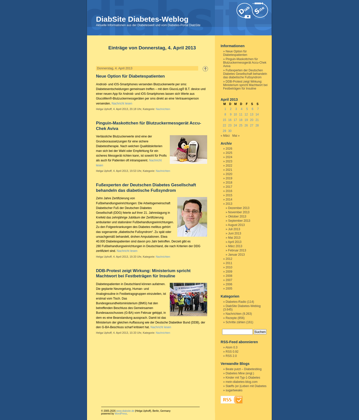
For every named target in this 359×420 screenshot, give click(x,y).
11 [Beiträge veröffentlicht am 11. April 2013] (240, 114)
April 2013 (234, 242)
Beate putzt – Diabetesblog (244, 369)
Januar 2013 (236, 254)
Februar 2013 (237, 250)
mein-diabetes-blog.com (242, 382)
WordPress (121, 413)
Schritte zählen (235, 322)
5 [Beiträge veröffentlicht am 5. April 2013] (247, 109)
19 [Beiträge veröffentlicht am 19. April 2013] (246, 120)
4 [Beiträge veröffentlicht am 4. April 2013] (242, 109)
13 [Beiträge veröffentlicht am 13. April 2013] (251, 114)
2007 (229, 280)
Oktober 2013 (237, 216)
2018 (229, 182)
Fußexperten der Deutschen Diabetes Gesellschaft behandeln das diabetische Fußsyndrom (245, 74)
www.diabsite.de (125, 411)
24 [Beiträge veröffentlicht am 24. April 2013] (235, 125)
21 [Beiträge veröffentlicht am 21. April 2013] (257, 120)
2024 (229, 157)
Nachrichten (163, 108)
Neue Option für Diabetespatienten (130, 76)
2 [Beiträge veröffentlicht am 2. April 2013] (231, 109)
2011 (229, 263)
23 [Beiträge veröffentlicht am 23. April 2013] (229, 125)
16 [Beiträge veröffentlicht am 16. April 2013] (229, 120)
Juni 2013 (234, 233)
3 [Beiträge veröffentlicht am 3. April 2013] (236, 109)
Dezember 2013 (238, 208)
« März (225, 135)
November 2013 (238, 212)
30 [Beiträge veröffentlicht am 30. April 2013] (229, 131)
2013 (229, 204)
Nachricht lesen (122, 103)
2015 (229, 195)
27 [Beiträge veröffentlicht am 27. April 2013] (251, 125)
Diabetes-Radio (236, 302)
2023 (229, 161)
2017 (229, 187)
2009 (229, 271)
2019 (229, 178)
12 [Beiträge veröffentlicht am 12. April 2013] (246, 114)
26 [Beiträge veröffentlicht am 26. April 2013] (246, 125)
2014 (229, 199)
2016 (229, 191)
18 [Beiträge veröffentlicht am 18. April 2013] (240, 120)
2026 (229, 148)
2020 (229, 174)
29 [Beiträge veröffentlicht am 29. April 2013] (224, 131)
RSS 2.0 (231, 356)
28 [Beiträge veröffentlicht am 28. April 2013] (257, 125)
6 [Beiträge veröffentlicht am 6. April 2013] (252, 109)
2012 (229, 259)
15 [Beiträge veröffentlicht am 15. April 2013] (224, 120)
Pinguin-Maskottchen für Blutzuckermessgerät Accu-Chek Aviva (244, 62)
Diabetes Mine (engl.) (240, 373)
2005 (229, 288)
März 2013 (235, 246)
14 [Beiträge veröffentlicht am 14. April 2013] (257, 114)
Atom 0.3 (231, 347)
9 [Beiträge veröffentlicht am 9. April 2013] (231, 114)
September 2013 (239, 220)
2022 (229, 165)
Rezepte (231, 318)
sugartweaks (234, 390)
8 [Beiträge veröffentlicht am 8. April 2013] (225, 114)
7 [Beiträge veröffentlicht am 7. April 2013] (258, 109)
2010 (229, 267)
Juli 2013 (234, 229)
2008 (229, 276)
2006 (229, 284)
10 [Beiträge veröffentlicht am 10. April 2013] (235, 114)
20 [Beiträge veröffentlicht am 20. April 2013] (251, 120)
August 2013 (236, 225)
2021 (229, 170)
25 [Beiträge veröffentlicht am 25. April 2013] (240, 125)
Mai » (236, 135)
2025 (229, 153)
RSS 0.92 (232, 351)
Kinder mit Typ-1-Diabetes (243, 377)
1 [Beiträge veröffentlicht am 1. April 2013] (225, 109)
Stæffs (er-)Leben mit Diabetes (246, 386)
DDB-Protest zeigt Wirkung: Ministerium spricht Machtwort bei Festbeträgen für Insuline (245, 85)
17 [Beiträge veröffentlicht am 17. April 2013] (235, 120)
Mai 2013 (234, 237)
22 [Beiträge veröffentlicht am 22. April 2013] (224, 125)
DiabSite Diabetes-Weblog (142, 19)
